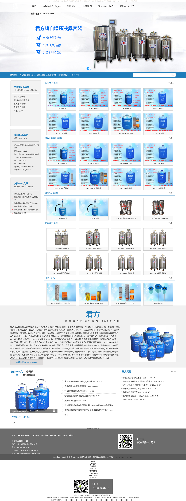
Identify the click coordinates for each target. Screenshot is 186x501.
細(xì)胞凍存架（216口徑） (94, 303)
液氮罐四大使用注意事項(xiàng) (26, 203)
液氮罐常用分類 (20, 213)
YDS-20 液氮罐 (61, 133)
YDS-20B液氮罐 (126, 163)
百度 (13, 423)
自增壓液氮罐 (63, 75)
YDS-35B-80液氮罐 (158, 188)
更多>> (171, 83)
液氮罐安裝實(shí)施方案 (23, 194)
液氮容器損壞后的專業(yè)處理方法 (79, 381)
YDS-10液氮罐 (126, 108)
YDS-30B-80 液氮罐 (61, 188)
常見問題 (126, 371)
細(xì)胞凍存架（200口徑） (61, 303)
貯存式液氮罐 (25, 75)
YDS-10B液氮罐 (61, 163)
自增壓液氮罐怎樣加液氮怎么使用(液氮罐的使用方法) (87, 410)
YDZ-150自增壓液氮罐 (61, 273)
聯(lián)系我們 (21, 134)
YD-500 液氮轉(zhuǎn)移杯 (158, 218)
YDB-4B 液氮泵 (61, 218)
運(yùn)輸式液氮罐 (38, 75)
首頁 (13, 435)
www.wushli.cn (28, 167)
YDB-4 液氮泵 (93, 218)
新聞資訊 (35, 435)
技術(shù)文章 (21, 183)
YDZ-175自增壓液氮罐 (93, 273)
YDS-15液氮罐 (158, 108)
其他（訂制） (75, 75)
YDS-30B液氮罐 (158, 163)
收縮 (93, 461)
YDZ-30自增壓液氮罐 (94, 248)
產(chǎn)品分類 (21, 87)
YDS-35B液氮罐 (126, 188)
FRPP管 (91, 427)
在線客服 (93, 466)
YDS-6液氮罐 (94, 108)
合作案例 (44, 435)
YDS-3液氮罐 (61, 108)
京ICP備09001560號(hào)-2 (124, 457)
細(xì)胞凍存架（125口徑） (126, 303)
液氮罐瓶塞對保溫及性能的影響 (26, 210)
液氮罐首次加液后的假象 (23, 206)
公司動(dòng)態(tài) (29, 372)
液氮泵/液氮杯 (51, 75)
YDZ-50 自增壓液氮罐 (126, 248)
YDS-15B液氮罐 (93, 163)
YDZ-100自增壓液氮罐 (158, 248)
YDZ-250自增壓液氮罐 (158, 273)
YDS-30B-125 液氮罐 (93, 188)
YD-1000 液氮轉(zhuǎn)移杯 (126, 218)
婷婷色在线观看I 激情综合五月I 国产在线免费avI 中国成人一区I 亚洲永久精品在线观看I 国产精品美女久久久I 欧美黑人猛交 (93, 498)
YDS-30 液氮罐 (93, 133)
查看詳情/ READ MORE (26, 362)
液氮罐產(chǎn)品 (23, 435)
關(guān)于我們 (55, 435)
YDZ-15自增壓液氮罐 (61, 248)
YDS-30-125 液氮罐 (126, 133)
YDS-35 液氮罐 (158, 133)
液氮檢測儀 (158, 303)
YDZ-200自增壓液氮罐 (126, 273)
